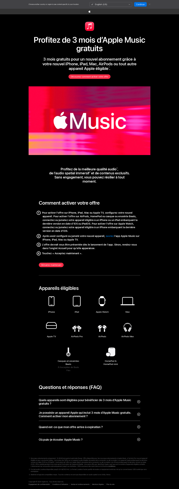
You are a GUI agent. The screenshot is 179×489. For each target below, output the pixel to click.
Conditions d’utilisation (60, 484)
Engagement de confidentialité (39, 484)
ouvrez (110, 236)
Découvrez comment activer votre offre (89, 76)
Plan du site (110, 484)
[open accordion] (89, 402)
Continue (140, 4)
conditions (111, 466)
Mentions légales (98, 484)
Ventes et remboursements (80, 484)
